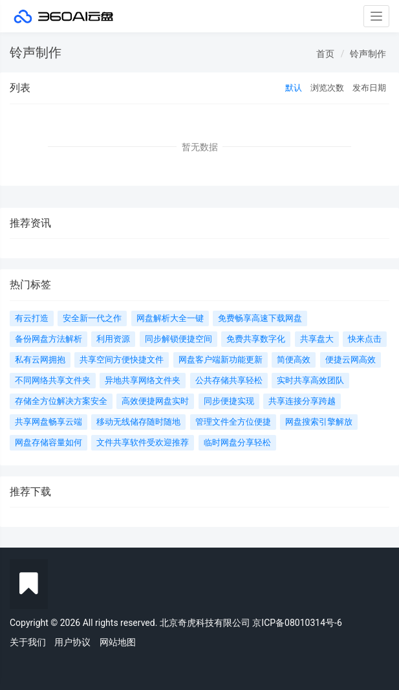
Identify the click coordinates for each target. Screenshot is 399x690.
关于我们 (28, 642)
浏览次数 (327, 88)
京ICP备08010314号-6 (296, 623)
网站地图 (118, 642)
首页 (325, 54)
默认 (293, 88)
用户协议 (72, 642)
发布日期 (369, 88)
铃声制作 (368, 54)
